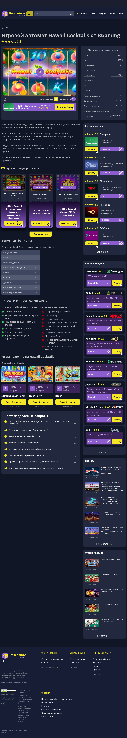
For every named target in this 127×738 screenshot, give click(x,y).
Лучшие (96, 669)
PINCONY (69, 223)
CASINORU (14, 223)
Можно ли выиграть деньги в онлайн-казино (112, 590)
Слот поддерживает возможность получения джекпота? (36, 468)
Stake (103, 157)
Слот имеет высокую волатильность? (27, 455)
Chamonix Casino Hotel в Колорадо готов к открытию (112, 513)
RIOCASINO (41, 223)
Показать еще (41, 234)
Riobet (89, 293)
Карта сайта (47, 716)
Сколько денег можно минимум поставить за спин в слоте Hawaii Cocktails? (40, 422)
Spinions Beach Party (13, 396)
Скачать (45, 663)
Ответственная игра (51, 709)
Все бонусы (104, 452)
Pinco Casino (106, 181)
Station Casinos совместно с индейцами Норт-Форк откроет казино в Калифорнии (111, 470)
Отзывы (112, 14)
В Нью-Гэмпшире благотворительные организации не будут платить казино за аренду (111, 500)
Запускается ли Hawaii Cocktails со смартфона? (31, 449)
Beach (58, 396)
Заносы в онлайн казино (110, 559)
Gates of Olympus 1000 (68, 194)
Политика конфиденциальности (56, 699)
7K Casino (105, 204)
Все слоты (100, 674)
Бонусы (102, 14)
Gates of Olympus (40, 194)
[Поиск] (71, 13)
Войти (121, 14)
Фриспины (75, 663)
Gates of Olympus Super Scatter (13, 194)
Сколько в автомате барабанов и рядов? (28, 430)
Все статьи (104, 636)
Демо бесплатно (14, 187)
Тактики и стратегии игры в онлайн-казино (112, 620)
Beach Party (35, 396)
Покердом (105, 134)
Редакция (45, 706)
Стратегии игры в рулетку (111, 574)
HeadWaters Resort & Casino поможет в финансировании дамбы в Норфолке (112, 530)
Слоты (93, 14)
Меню (32, 14)
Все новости (104, 544)
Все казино (104, 252)
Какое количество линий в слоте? (25, 436)
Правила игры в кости (109, 604)
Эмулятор (97, 663)
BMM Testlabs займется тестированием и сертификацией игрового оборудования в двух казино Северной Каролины (112, 486)
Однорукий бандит (102, 659)
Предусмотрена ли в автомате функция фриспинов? (34, 461)
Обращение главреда (51, 713)
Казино (84, 14)
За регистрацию (77, 659)
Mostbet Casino (94, 407)
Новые (96, 666)
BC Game (105, 228)
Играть (91, 149)
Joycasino (91, 384)
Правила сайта (48, 703)
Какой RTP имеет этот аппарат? (24, 443)
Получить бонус (64, 107)
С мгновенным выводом (53, 659)
